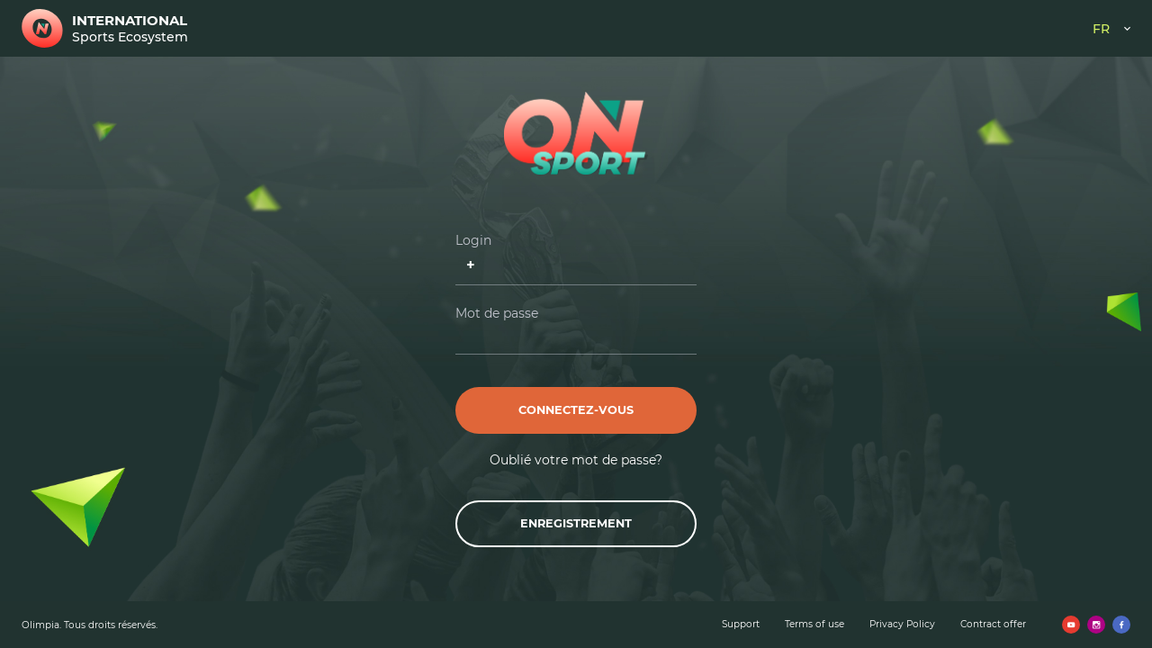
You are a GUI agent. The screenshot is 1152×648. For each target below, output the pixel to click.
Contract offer (993, 624)
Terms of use (814, 624)
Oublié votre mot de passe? (576, 460)
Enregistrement (576, 523)
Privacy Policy (902, 624)
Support (741, 624)
